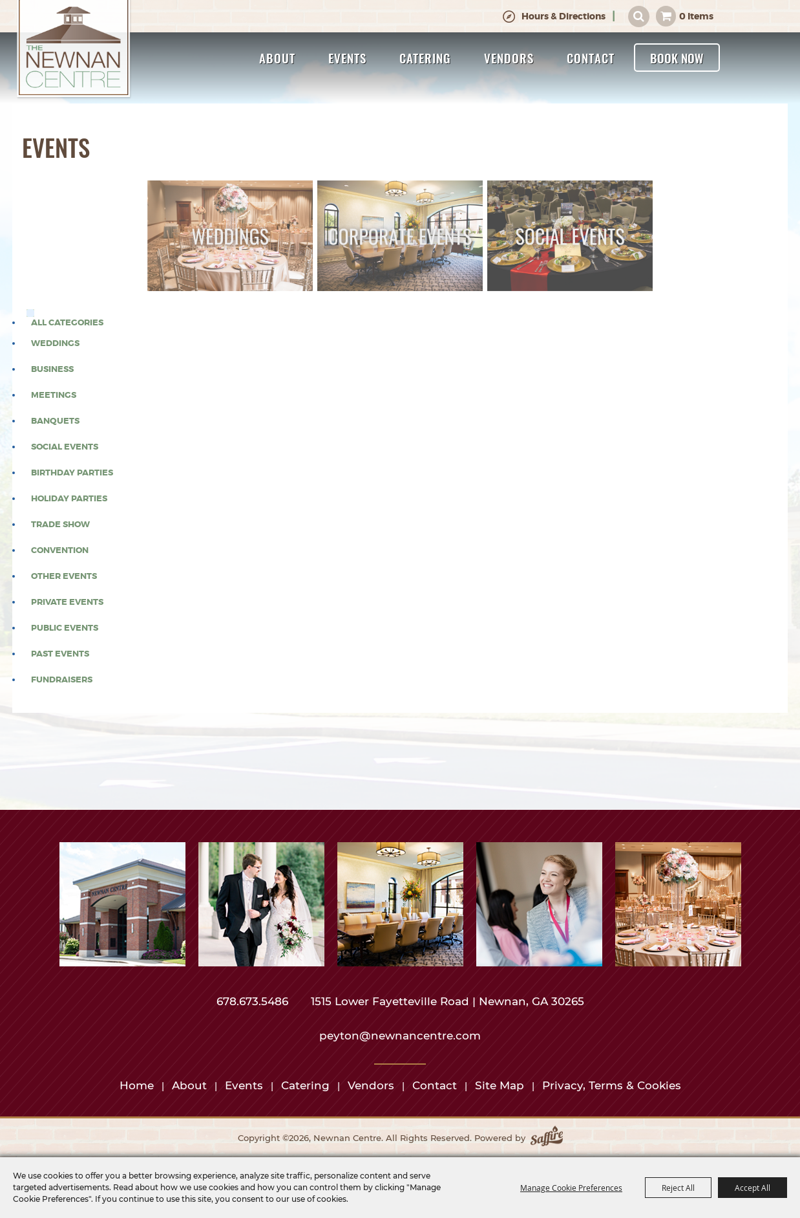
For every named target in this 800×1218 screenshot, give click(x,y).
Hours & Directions (563, 16)
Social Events (64, 447)
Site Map (499, 1085)
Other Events (64, 576)
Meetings (53, 395)
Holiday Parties (69, 499)
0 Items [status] (696, 16)
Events (347, 58)
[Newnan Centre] (74, 50)
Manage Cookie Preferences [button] (571, 1187)
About (277, 58)
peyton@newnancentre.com (400, 1035)
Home (137, 1085)
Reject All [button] (678, 1187)
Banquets (55, 421)
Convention (60, 550)
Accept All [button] (752, 1187)
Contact (591, 58)
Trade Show (60, 524)
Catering (425, 58)
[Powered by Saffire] (547, 1138)
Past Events (60, 654)
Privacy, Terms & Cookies (611, 1085)
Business (52, 369)
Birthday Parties (72, 473)
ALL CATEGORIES (67, 323)
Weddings (55, 343)
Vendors (509, 58)
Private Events (67, 602)
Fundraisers (61, 680)
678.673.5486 (253, 1001)
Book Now (677, 58)
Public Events (64, 628)
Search (638, 16)
